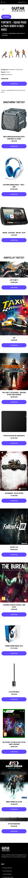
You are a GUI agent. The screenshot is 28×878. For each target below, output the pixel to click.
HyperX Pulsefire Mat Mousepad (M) (14, 436)
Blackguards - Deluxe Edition (14, 493)
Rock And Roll (7, 874)
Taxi (14, 338)
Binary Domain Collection (14, 802)
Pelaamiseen (11, 69)
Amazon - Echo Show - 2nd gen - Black (14, 233)
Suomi (4, 2)
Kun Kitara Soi (8, 871)
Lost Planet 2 (14, 280)
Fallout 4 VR (14, 547)
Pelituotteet (19, 69)
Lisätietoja (14, 83)
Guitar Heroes (8, 868)
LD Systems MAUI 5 (14, 692)
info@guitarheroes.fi (22, 2)
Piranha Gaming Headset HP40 (14, 646)
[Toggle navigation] (3, 9)
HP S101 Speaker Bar (14, 824)
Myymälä (6, 17)
